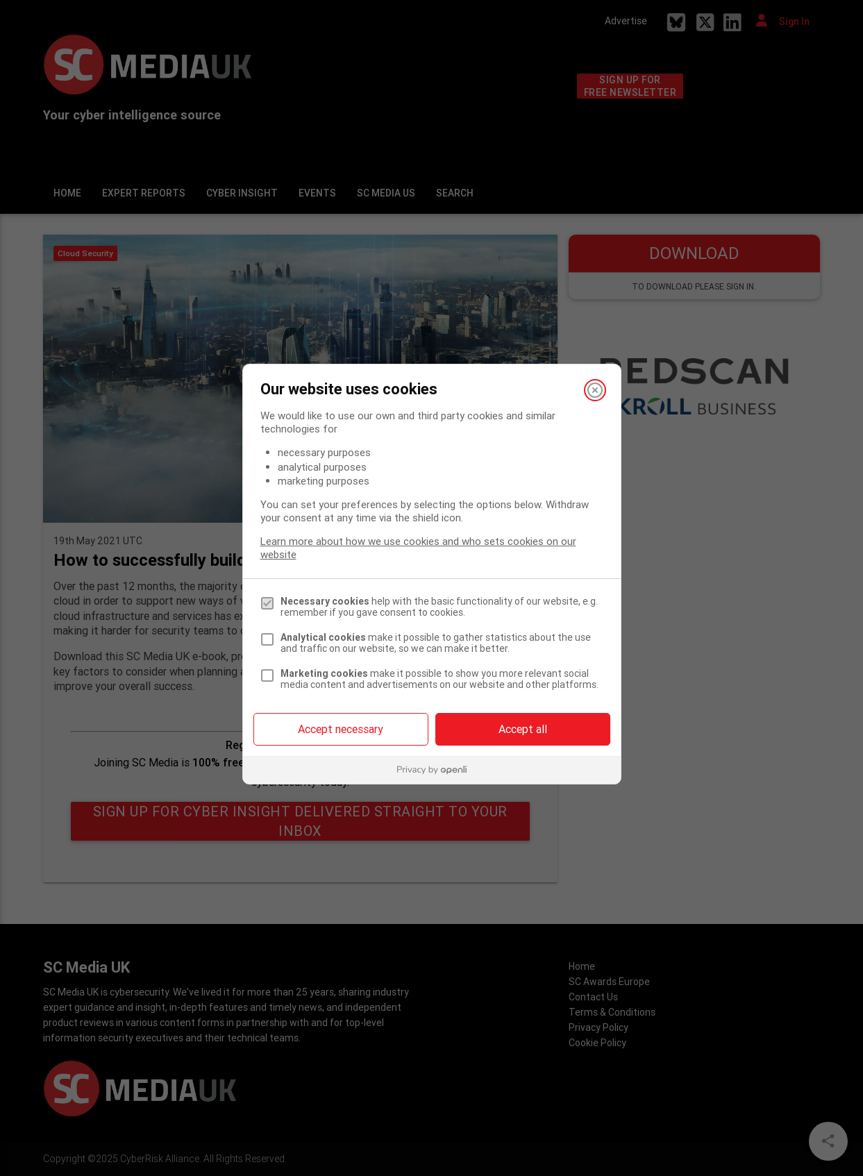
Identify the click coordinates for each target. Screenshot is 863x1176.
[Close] (595, 390)
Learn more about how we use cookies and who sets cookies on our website (418, 548)
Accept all (522, 729)
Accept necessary (340, 729)
